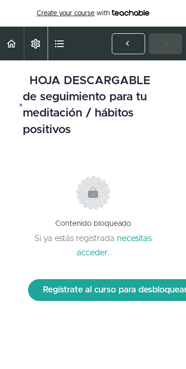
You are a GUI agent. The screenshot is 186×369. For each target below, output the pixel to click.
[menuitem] (36, 43)
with (93, 13)
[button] (12, 43)
